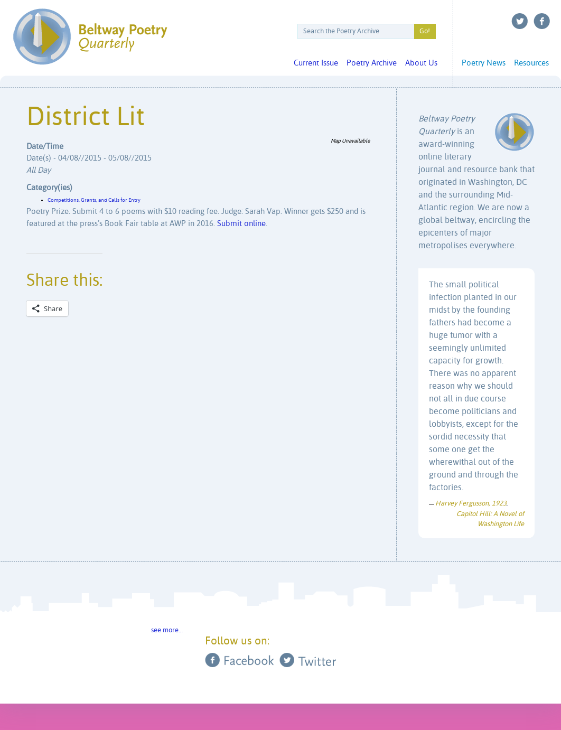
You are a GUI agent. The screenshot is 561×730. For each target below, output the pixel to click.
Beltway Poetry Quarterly (90, 36)
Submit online (241, 224)
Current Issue (316, 63)
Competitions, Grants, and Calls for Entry (94, 200)
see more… (167, 630)
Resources (531, 63)
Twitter (519, 21)
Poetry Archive (372, 63)
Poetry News (484, 63)
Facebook (542, 21)
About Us (421, 63)
